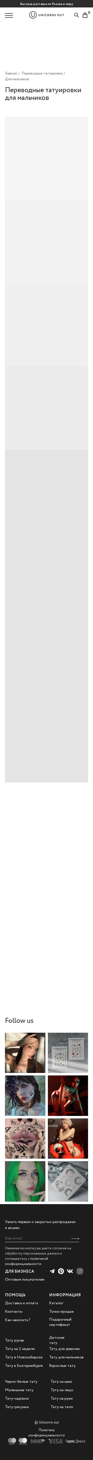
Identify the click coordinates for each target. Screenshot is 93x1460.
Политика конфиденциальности (47, 1433)
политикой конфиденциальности (26, 1261)
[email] (42, 1238)
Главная (11, 73)
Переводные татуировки (42, 73)
